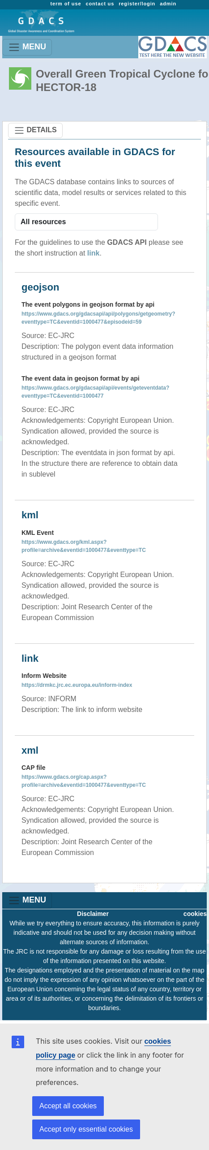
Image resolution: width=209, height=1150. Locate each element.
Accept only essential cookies (86, 1129)
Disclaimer (93, 913)
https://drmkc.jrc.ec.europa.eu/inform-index (76, 685)
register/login (137, 3)
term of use (65, 3)
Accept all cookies (68, 1106)
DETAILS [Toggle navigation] (35, 130)
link (93, 253)
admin (168, 3)
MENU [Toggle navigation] (27, 47)
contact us (99, 3)
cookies (195, 913)
